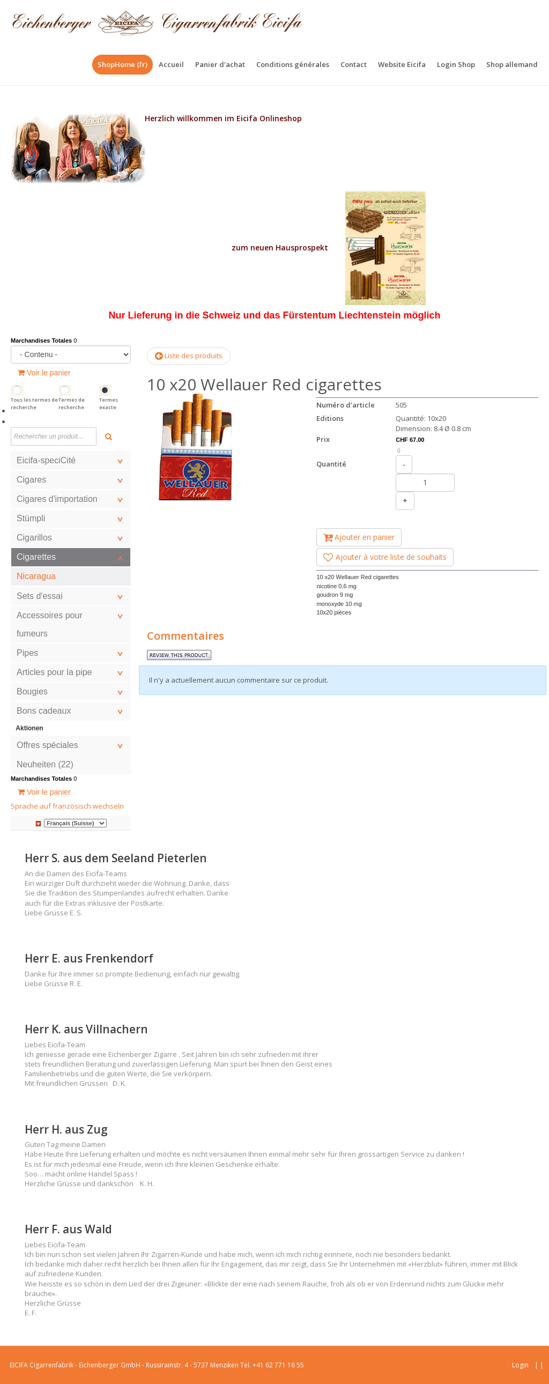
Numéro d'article (345, 405)
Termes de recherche (71, 403)
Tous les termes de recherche (34, 403)
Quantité (331, 464)
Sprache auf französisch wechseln (67, 806)
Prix (323, 439)
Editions (330, 418)
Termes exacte (108, 403)
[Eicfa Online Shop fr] (157, 21)
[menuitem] (171, 65)
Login (520, 1365)
